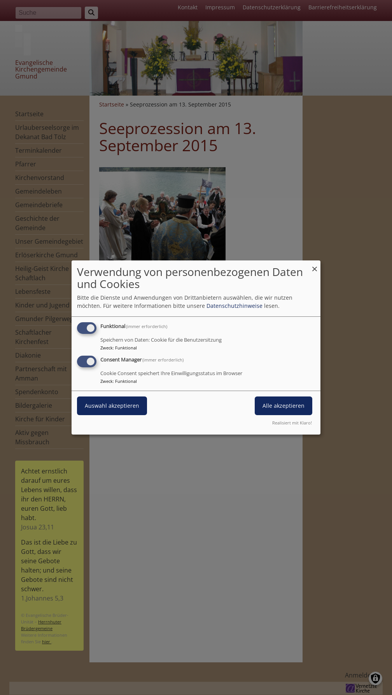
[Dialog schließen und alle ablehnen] (314, 265)
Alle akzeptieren (283, 405)
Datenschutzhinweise (234, 305)
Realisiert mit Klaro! (292, 423)
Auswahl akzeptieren (112, 405)
